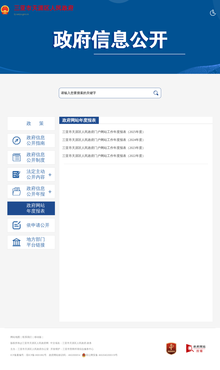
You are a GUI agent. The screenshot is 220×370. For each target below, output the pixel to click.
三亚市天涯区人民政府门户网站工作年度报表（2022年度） (103, 155)
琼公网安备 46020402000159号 (99, 355)
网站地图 (15, 337)
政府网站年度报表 (79, 120)
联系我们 (27, 337)
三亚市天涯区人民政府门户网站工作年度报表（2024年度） (103, 139)
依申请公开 (38, 225)
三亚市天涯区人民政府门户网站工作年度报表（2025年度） (103, 132)
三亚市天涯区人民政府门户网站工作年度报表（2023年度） (103, 147)
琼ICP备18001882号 (36, 355)
